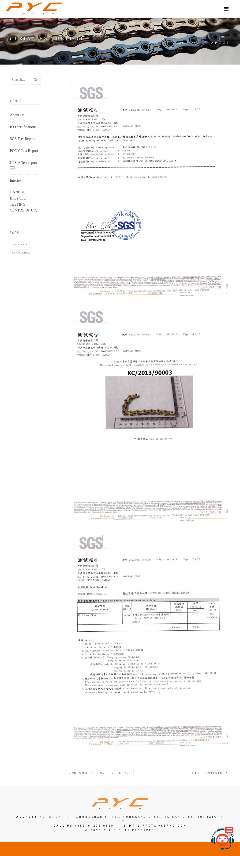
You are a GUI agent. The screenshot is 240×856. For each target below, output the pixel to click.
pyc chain (20, 244)
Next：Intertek (210, 773)
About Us (17, 115)
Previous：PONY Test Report (100, 773)
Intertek (16, 180)
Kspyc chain (21, 252)
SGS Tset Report (22, 139)
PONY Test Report (24, 151)
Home (196, 43)
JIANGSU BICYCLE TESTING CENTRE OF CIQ (24, 201)
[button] (226, 9)
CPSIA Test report (23, 165)
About (220, 43)
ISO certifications (23, 127)
